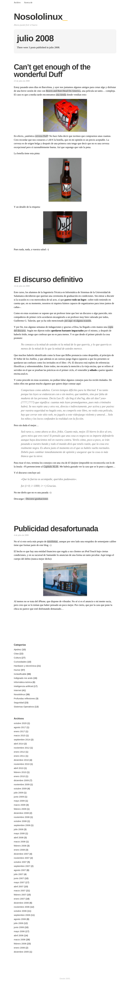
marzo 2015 (19, 735)
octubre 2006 (20, 911)
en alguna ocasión (82, 320)
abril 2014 (19, 743)
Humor (17, 670)
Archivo (17, 2)
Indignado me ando (23, 678)
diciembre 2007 (21, 854)
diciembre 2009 (21, 780)
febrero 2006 (20, 943)
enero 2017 (19, 731)
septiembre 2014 (22, 739)
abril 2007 (19, 886)
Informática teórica (23, 682)
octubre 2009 (20, 788)
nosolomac (52, 541)
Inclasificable (20, 674)
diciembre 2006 (21, 903)
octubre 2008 (20, 821)
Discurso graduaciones (37, 498)
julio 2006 (18, 923)
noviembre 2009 (22, 784)
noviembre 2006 (22, 907)
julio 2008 (18, 829)
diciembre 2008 (21, 813)
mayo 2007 (19, 882)
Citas (16, 653)
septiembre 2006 (22, 915)
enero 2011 (19, 756)
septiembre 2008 (22, 825)
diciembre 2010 (21, 760)
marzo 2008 (19, 841)
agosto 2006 (20, 919)
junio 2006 (19, 927)
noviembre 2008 (22, 817)
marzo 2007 (19, 890)
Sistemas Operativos (24, 706)
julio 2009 (18, 792)
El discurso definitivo (48, 279)
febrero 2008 (20, 845)
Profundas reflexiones (24, 698)
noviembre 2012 (22, 747)
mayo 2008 (19, 833)
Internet (17, 690)
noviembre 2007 (22, 858)
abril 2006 (19, 935)
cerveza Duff (41, 136)
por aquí (68, 320)
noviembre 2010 (22, 764)
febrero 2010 (20, 772)
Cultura (17, 657)
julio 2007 (18, 874)
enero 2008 (19, 849)
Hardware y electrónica (25, 666)
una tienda (61, 94)
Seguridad (19, 702)
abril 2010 (19, 768)
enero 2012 (19, 752)
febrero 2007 (20, 894)
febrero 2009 (20, 809)
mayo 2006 (19, 931)
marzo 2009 (19, 805)
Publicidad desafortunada (56, 529)
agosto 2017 (20, 727)
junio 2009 (19, 796)
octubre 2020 (20, 723)
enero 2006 (19, 947)
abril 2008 (19, 837)
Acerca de (28, 2)
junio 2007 (19, 878)
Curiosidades (20, 661)
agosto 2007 (20, 870)
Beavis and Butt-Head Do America (63, 90)
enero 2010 (19, 776)
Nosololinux (40, 17)
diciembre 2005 (21, 952)
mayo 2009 (19, 801)
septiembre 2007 (22, 866)
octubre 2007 (20, 862)
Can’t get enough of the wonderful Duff (52, 71)
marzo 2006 (19, 939)
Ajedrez (17, 649)
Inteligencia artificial (23, 686)
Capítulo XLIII (50, 466)
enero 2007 (19, 898)
